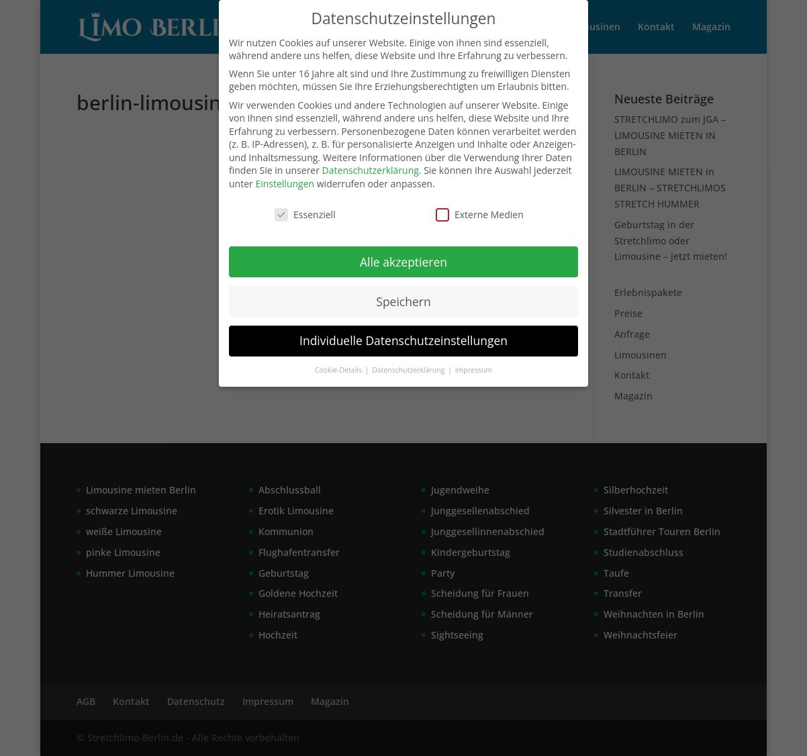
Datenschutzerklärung (370, 170)
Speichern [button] (403, 301)
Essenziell (305, 214)
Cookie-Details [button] (339, 370)
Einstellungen (284, 183)
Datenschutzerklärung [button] (409, 370)
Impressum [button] (473, 370)
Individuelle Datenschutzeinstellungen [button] (403, 340)
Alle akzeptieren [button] (403, 262)
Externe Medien (480, 214)
